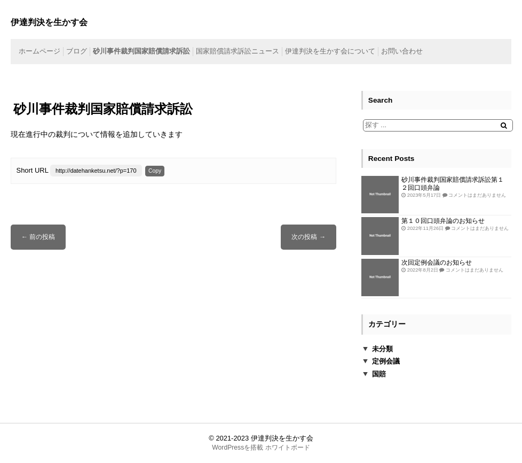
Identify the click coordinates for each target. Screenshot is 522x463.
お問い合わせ (402, 51)
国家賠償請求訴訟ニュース (237, 51)
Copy (154, 171)
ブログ (76, 51)
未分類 (382, 349)
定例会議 (386, 361)
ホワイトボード (287, 447)
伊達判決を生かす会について (330, 51)
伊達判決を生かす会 (282, 438)
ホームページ (39, 51)
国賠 (379, 374)
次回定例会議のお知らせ (436, 262)
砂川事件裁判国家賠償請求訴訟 (141, 51)
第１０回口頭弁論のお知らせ (443, 220)
